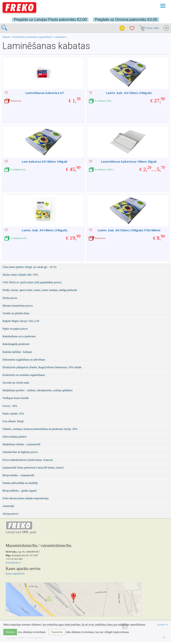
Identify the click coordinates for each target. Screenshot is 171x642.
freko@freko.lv (13, 562)
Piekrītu (10, 632)
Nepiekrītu (57, 632)
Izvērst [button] (162, 624)
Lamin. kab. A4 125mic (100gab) (129, 93)
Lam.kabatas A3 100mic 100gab (44, 161)
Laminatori (59, 36)
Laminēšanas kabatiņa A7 (44, 93)
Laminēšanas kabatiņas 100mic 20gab (129, 161)
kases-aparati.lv (15, 573)
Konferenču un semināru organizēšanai (32, 36)
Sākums (6, 36)
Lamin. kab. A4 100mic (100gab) (44, 230)
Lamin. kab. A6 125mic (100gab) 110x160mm (128, 230)
